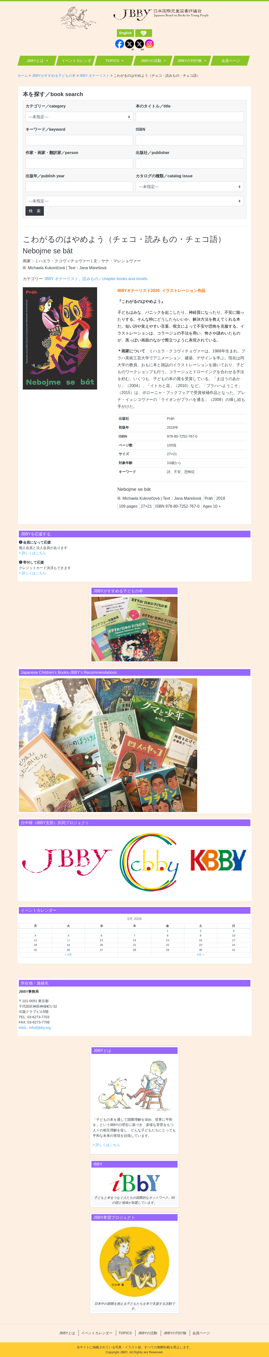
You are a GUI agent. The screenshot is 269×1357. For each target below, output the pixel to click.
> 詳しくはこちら (32, 553)
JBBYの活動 (151, 60)
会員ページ (230, 60)
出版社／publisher (152, 153)
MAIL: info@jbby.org (35, 1028)
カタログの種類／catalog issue (164, 176)
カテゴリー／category (46, 106)
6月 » (200, 954)
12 (68, 940)
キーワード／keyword (45, 129)
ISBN (140, 129)
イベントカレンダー (76, 62)
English (125, 33)
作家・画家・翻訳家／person (52, 153)
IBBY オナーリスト (62, 279)
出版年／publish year (45, 176)
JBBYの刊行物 (189, 60)
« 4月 (68, 954)
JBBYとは (35, 60)
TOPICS (112, 60)
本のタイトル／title (153, 106)
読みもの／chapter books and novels (114, 279)
